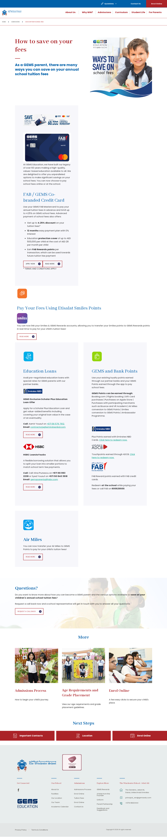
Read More (51, 264)
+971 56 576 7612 (56, 424)
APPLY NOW (30, 264)
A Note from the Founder (103, 796)
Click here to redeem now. (113, 440)
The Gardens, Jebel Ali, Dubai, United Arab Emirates (137, 792)
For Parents (155, 12)
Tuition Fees (79, 799)
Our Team (55, 804)
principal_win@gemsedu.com (137, 798)
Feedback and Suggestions (103, 810)
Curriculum (121, 12)
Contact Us (136, 4)
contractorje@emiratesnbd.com (48, 427)
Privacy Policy (20, 831)
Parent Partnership (105, 805)
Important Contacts (31, 737)
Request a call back (27, 612)
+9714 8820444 (131, 804)
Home (4, 22)
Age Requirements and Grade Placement (80, 694)
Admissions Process (30, 692)
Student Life (138, 12)
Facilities (54, 795)
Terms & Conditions (39, 831)
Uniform (100, 801)
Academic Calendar (60, 808)
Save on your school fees (34, 22)
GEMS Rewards (103, 791)
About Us (70, 12)
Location (87, 737)
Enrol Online (156, 4)
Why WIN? (87, 12)
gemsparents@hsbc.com (44, 480)
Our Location (56, 799)
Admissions (104, 12)
